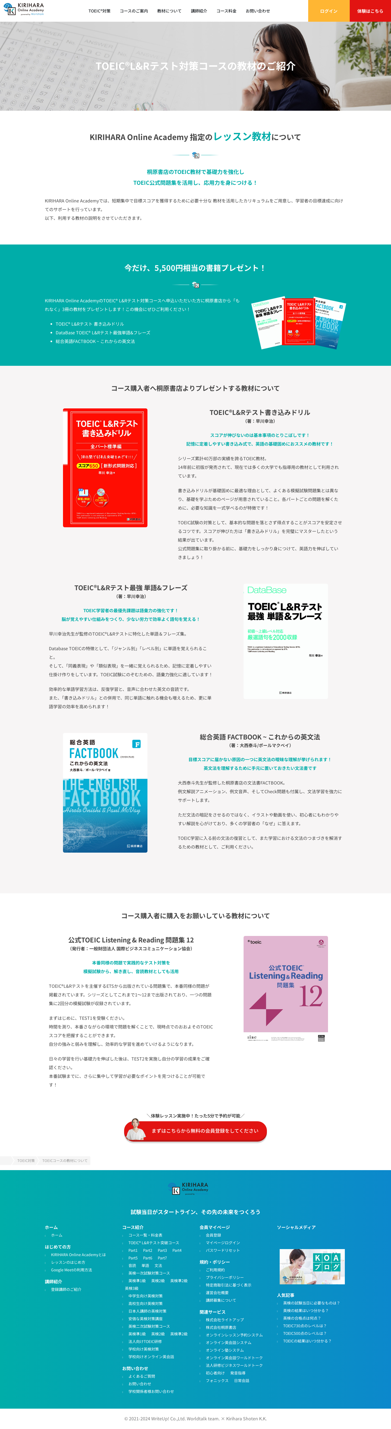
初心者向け (215, 1373)
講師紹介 (199, 11)
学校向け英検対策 (143, 1349)
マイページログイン (223, 1243)
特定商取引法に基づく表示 (228, 1285)
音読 (132, 1265)
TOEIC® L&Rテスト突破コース (153, 1243)
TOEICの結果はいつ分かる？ (307, 1341)
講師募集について (221, 1300)
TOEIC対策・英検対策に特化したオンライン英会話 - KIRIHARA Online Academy (27, 11)
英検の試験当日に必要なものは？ (311, 1303)
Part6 (147, 1258)
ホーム (56, 1235)
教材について (169, 11)
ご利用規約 (215, 1270)
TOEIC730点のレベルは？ (305, 1326)
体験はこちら (370, 11)
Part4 (177, 1250)
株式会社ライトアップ (225, 1320)
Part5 (133, 1258)
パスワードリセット (223, 1250)
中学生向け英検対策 (145, 1296)
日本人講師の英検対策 (147, 1311)
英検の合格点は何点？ (302, 1318)
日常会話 (241, 1380)
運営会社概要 (217, 1292)
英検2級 (158, 1281)
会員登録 (213, 1235)
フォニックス (217, 1380)
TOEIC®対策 (100, 11)
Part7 (162, 1258)
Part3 (162, 1250)
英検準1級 (137, 1281)
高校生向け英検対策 (145, 1303)
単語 (145, 1265)
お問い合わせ (258, 11)
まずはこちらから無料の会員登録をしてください (205, 1130)
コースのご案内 (134, 11)
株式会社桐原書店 (221, 1327)
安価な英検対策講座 (145, 1319)
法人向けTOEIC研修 (145, 1341)
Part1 (133, 1250)
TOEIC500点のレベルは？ (305, 1333)
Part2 (147, 1250)
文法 (158, 1265)
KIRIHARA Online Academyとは (78, 1254)
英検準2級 (179, 1281)
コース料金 (226, 11)
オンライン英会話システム (228, 1342)
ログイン (329, 11)
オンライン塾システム (225, 1350)
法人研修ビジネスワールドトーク (234, 1365)
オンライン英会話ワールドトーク (234, 1358)
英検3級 (131, 1288)
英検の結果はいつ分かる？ (306, 1310)
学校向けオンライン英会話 (151, 1357)
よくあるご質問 (141, 1376)
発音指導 (237, 1373)
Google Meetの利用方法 (71, 1270)
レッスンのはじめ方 (68, 1262)
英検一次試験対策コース (149, 1273)
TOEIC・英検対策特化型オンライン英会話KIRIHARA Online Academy (191, 1190)
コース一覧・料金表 (145, 1235)
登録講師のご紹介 (66, 1289)
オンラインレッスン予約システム (234, 1335)
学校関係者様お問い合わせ (151, 1391)
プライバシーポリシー (225, 1277)
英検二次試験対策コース (149, 1326)
